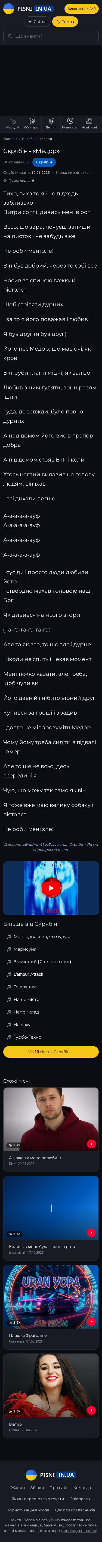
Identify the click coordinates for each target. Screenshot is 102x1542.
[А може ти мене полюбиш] (51, 1130)
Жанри (18, 1487)
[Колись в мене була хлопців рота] (51, 1218)
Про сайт (59, 1487)
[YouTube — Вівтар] (91, 1410)
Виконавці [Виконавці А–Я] (81, 8)
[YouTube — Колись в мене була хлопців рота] (91, 1232)
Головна (10, 139)
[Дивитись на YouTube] (51, 888)
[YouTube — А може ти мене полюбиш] (91, 1143)
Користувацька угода (28, 1510)
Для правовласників (75, 1510)
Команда (82, 1487)
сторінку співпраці (80, 1531)
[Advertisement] (51, 80)
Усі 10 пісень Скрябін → (51, 1052)
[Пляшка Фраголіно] (51, 1307)
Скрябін (29, 139)
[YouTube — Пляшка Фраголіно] (91, 1321)
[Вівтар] (51, 1396)
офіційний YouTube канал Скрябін (53, 844)
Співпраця (80, 1499)
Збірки (37, 1487)
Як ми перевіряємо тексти (37, 1499)
